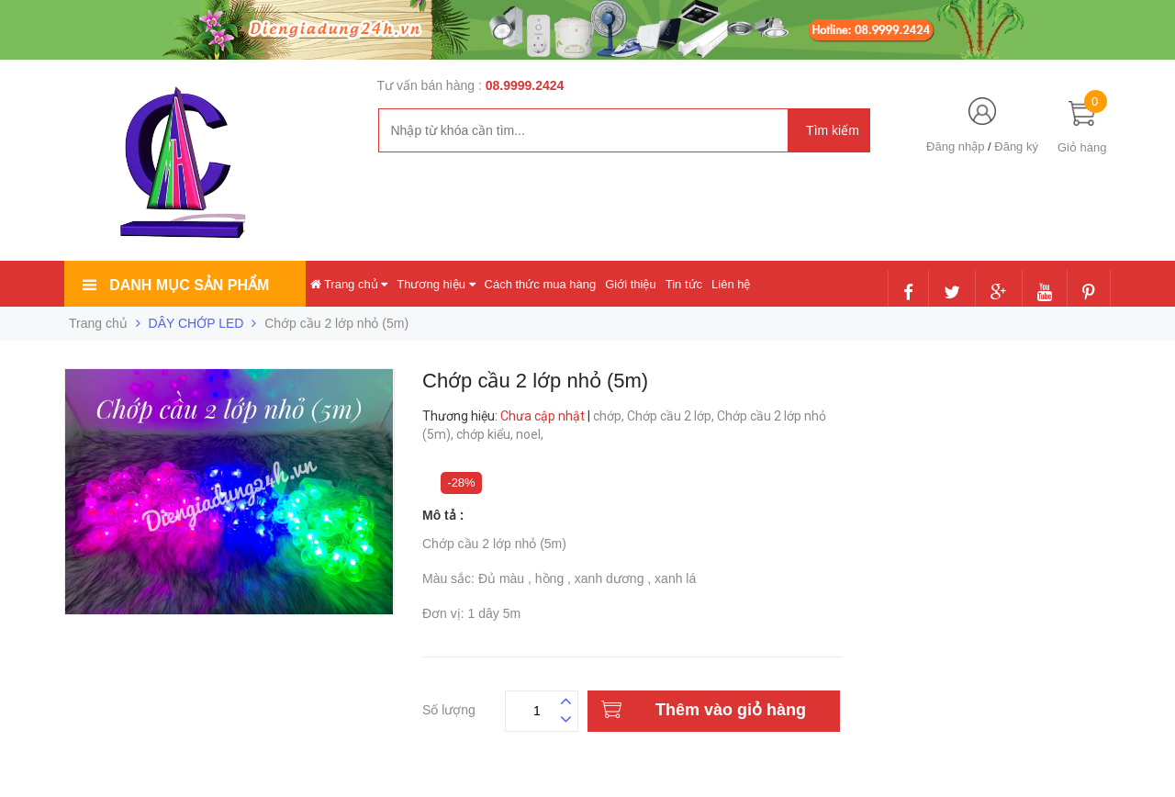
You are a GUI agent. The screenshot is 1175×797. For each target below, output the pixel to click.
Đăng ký (1016, 146)
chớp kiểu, (486, 434)
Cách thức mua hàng (541, 284)
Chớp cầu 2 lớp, (672, 416)
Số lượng (449, 707)
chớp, (610, 416)
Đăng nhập (955, 146)
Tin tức (684, 284)
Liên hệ (730, 284)
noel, (531, 434)
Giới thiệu (630, 284)
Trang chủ (349, 284)
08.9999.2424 (525, 85)
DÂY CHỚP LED (196, 323)
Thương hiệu (436, 284)
